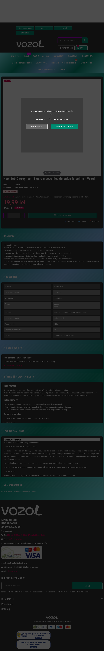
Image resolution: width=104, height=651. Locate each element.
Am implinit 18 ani (64, 127)
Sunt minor (36, 127)
